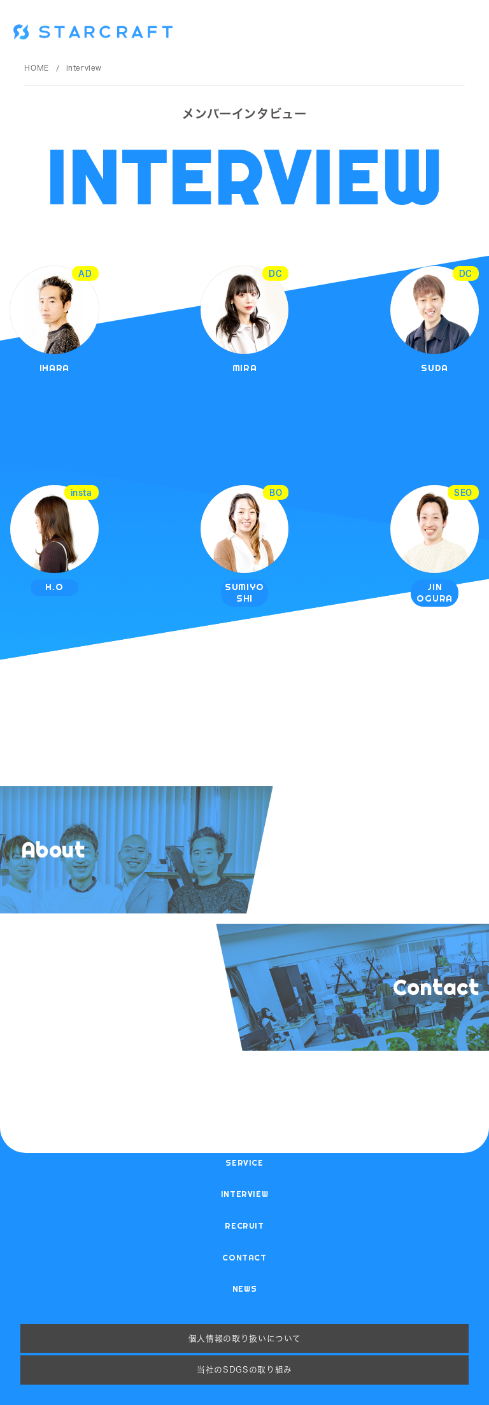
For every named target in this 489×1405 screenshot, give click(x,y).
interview (245, 1194)
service (244, 1162)
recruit (244, 1225)
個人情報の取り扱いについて (244, 1338)
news (244, 1288)
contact (244, 1257)
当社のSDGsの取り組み (244, 1369)
